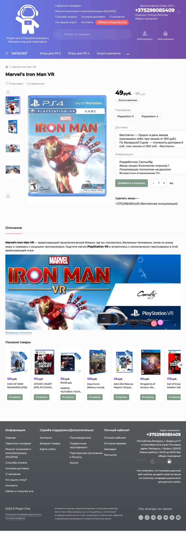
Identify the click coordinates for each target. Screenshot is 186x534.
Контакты (87, 22)
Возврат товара (50, 446)
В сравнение (39, 83)
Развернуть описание (19, 332)
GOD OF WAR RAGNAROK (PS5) (18, 392)
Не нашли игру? (66, 22)
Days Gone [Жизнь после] (118, 392)
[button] (8, 92)
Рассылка (110, 458)
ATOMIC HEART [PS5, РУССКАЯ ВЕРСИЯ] (53, 392)
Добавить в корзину (133, 183)
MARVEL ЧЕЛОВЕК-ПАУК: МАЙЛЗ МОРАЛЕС (85, 392)
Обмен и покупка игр (112, 22)
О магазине (117, 16)
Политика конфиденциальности (24, 517)
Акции (74, 466)
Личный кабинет (115, 441)
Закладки (110, 452)
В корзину (16, 399)
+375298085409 (154, 10)
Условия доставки (93, 16)
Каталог (16, 53)
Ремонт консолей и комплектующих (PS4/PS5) (85, 11)
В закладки (17, 83)
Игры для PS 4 (78, 53)
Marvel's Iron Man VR (25, 66)
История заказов (115, 446)
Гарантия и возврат (68, 5)
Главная (10, 441)
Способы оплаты (66, 16)
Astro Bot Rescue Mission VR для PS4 (151, 392)
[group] (68, 146)
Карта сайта (47, 452)
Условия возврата (16, 521)
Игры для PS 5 (50, 53)
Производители (80, 441)
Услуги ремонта (108, 53)
